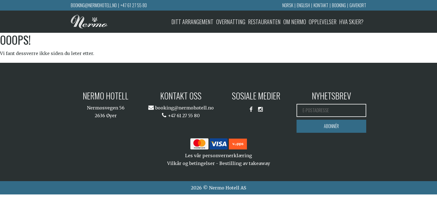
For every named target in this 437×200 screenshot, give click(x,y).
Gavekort (357, 5)
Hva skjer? (351, 22)
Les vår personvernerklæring (218, 155)
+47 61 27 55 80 (133, 5)
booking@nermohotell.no (94, 5)
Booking (339, 5)
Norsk (287, 5)
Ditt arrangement (192, 22)
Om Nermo (294, 22)
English (303, 5)
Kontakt (321, 5)
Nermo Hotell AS (227, 188)
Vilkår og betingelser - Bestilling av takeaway (218, 163)
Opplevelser (322, 22)
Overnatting (230, 22)
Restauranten (264, 22)
